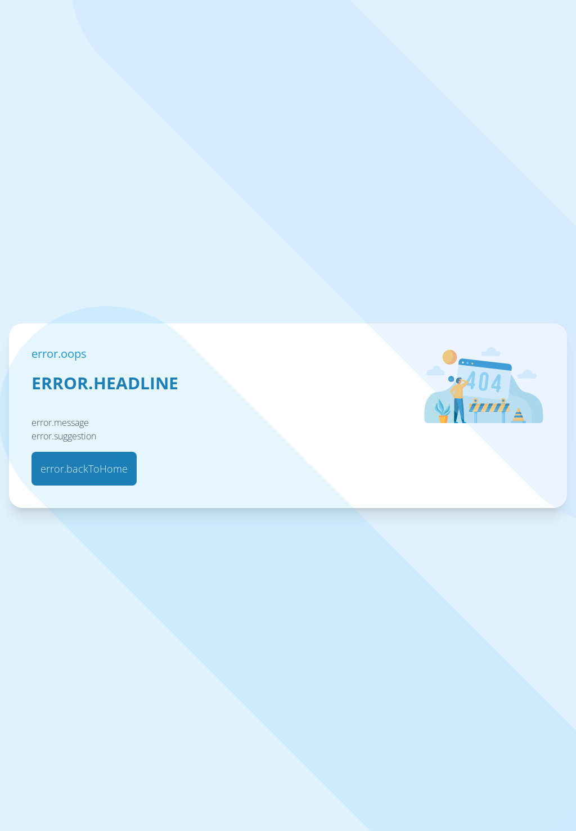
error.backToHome (84, 468)
